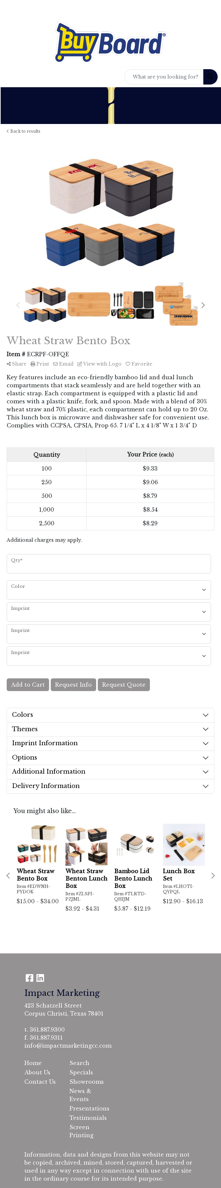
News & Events (80, 1095)
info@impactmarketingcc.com (68, 1045)
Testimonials (87, 1117)
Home (33, 1063)
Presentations (87, 1108)
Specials (81, 1072)
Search (79, 1063)
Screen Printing (81, 1131)
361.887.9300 (47, 1029)
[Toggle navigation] (10, 77)
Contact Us (40, 1081)
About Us (37, 1072)
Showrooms (86, 1081)
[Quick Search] (164, 77)
